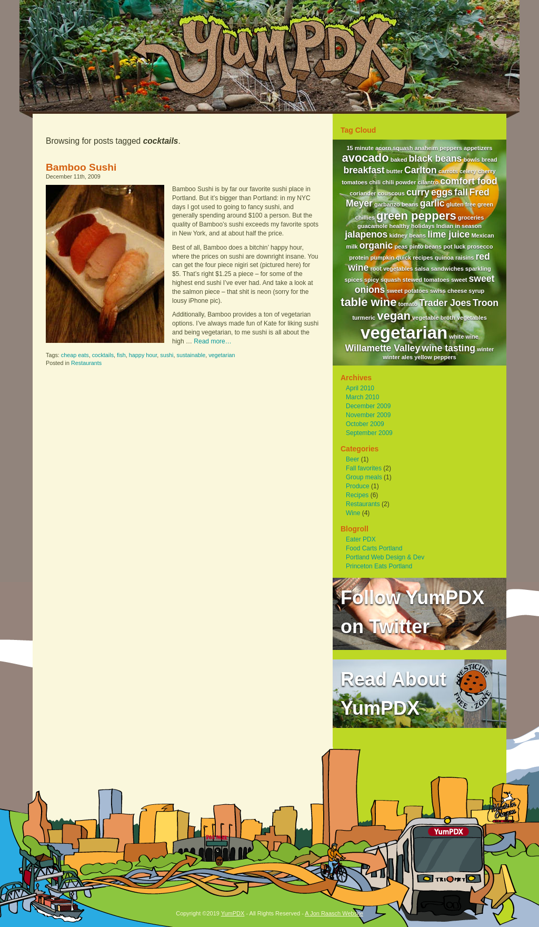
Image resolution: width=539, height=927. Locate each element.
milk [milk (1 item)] (352, 246)
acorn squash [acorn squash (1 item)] (394, 148)
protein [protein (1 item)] (358, 257)
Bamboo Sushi (81, 167)
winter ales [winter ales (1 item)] (398, 357)
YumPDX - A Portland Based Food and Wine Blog (269, 55)
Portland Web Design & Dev (385, 557)
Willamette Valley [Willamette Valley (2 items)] (383, 348)
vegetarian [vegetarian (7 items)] (404, 332)
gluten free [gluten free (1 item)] (461, 204)
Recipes (357, 495)
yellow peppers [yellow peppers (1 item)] (435, 357)
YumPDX (233, 913)
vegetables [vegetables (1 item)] (472, 317)
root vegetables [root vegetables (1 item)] (391, 268)
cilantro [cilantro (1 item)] (428, 182)
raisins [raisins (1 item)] (464, 257)
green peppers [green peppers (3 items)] (416, 215)
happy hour (143, 355)
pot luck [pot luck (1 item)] (454, 246)
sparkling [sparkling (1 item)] (478, 268)
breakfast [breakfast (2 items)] (363, 170)
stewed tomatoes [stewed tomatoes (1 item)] (426, 280)
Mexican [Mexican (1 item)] (482, 235)
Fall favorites (364, 468)
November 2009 (368, 415)
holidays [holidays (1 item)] (423, 226)
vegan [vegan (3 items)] (394, 315)
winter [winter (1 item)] (485, 349)
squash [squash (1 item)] (391, 280)
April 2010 (360, 388)
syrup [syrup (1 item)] (476, 291)
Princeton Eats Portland (379, 566)
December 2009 (368, 406)
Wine (353, 513)
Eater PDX (361, 539)
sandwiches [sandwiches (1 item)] (447, 268)
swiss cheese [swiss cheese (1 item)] (448, 291)
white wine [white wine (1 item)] (463, 336)
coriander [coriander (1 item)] (363, 193)
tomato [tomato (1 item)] (407, 304)
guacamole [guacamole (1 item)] (372, 226)
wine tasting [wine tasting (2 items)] (448, 348)
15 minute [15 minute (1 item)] (360, 148)
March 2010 (362, 397)
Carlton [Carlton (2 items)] (420, 170)
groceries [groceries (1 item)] (471, 217)
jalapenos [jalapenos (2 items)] (366, 234)
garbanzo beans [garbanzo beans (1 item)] (396, 204)
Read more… (212, 341)
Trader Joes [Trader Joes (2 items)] (445, 303)
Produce (358, 486)
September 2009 (369, 433)
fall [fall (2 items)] (460, 192)
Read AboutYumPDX (393, 693)
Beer (352, 459)
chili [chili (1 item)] (375, 182)
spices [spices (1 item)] (354, 280)
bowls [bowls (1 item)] (471, 159)
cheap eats (75, 355)
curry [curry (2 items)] (418, 192)
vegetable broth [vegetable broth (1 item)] (433, 317)
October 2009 (365, 424)
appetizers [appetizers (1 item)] (478, 148)
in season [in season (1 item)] (468, 226)
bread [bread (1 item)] (489, 159)
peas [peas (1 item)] (400, 246)
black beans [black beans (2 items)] (435, 158)
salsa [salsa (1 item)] (422, 268)
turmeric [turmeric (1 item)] (363, 317)
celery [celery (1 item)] (468, 171)
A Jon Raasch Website (334, 913)
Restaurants (86, 363)
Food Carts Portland (374, 548)
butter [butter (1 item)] (394, 171)
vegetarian (221, 355)
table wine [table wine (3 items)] (368, 302)
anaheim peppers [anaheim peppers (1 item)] (438, 148)
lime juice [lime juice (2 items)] (448, 234)
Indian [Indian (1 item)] (444, 226)
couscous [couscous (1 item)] (390, 193)
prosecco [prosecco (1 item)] (480, 246)
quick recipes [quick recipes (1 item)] (414, 257)
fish (121, 355)
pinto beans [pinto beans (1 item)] (425, 246)
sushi (166, 355)
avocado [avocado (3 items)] (365, 157)
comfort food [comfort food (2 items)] (468, 181)
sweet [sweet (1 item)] (459, 280)
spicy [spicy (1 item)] (371, 280)
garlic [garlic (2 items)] (432, 203)
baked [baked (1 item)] (399, 159)
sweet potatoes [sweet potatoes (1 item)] (407, 291)
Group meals (364, 477)
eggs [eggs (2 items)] (442, 192)
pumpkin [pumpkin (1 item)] (383, 257)
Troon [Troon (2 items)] (485, 303)
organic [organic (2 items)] (376, 245)
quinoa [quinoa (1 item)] (444, 257)
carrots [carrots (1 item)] (448, 171)
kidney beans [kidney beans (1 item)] (407, 235)
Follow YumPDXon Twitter (412, 612)
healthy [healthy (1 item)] (400, 226)
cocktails (103, 355)
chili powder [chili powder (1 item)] (399, 182)
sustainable (191, 355)
